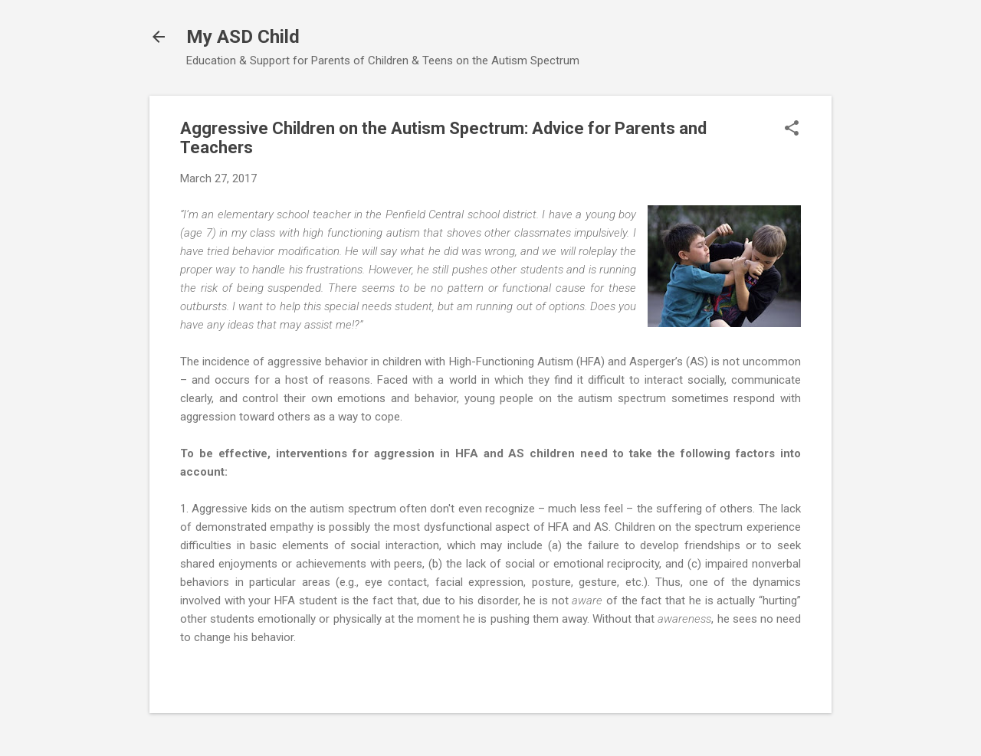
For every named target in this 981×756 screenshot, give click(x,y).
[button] (792, 129)
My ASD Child (243, 36)
